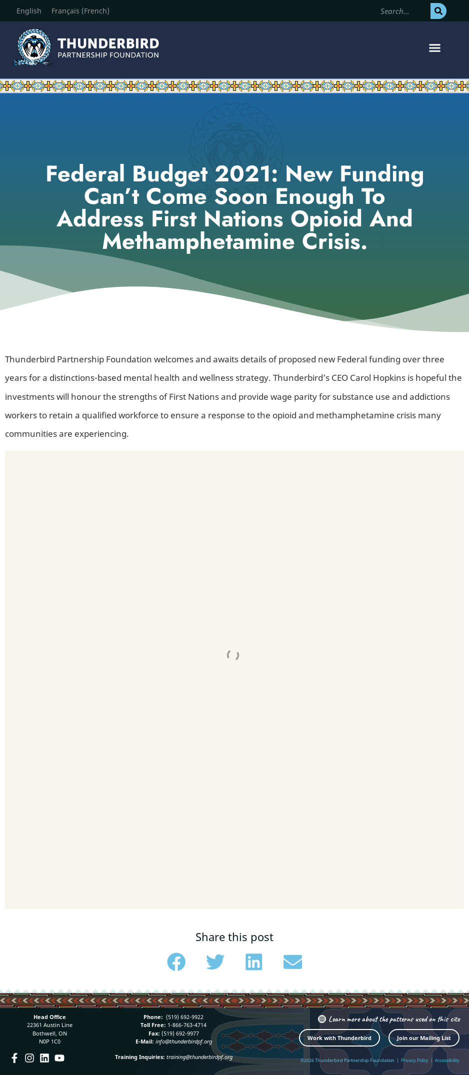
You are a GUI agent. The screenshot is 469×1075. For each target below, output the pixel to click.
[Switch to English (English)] (29, 10)
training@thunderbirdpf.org (199, 1057)
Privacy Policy (414, 1060)
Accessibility (447, 1060)
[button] (434, 47)
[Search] (438, 11)
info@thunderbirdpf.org (184, 1041)
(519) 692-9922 (184, 1017)
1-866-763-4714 (186, 1025)
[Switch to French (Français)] (80, 10)
